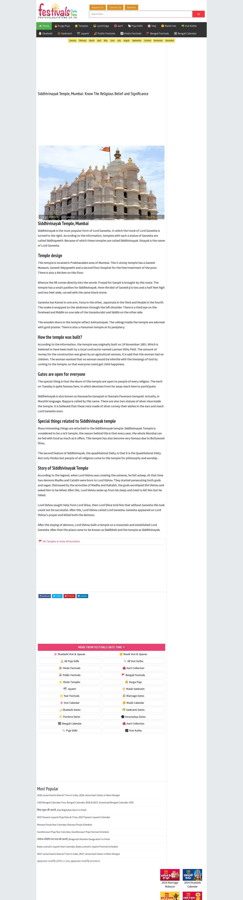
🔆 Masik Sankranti (125, 705)
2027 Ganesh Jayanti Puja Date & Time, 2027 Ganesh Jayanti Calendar (73, 834)
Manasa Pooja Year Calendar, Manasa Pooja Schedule (64, 841)
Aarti (185, 307)
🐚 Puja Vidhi (135, 25)
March (91, 40)
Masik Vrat (184, 323)
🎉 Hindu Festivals (67, 685)
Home (162, 404)
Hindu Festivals (169, 318)
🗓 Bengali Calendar (185, 33)
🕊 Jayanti (83, 33)
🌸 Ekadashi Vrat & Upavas (67, 671)
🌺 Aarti (118, 25)
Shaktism (181, 334)
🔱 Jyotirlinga (101, 25)
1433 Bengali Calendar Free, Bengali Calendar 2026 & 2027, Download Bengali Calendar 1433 (85, 819)
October (147, 40)
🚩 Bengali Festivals (157, 33)
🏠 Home (44, 25)
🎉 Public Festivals (104, 33)
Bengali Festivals (170, 312)
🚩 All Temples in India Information (59, 558)
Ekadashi (190, 312)
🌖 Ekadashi (45, 33)
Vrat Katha (189, 339)
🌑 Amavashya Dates (125, 733)
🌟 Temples (81, 25)
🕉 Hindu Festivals (130, 33)
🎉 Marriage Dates (125, 712)
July (119, 40)
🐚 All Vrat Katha (125, 678)
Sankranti (166, 334)
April (99, 40)
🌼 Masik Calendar (125, 719)
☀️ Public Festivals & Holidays (177, 212)
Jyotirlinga (167, 323)
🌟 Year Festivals (67, 712)
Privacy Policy (167, 424)
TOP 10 (195, 334)
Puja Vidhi (189, 329)
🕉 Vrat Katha (125, 747)
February (82, 40)
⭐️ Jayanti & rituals (171, 199)
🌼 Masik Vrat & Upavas (125, 671)
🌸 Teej (152, 25)
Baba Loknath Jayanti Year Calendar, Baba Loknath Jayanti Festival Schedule (77, 863)
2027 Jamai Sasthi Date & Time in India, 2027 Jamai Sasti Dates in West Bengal (78, 870)
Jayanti (187, 318)
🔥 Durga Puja (125, 698)
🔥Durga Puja (62, 25)
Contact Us (118, 6)
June (112, 40)
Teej (163, 339)
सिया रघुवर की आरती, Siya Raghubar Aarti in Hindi (61, 826)
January (72, 40)
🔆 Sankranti (64, 33)
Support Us (100, 6)
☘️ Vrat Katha (189, 25)
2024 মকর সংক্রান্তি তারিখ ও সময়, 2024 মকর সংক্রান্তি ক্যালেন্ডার (68, 878)
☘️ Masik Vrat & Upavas (174, 193)
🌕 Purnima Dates (66, 733)
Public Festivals (170, 329)
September (136, 40)
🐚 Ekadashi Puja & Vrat (174, 186)
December (170, 40)
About (162, 409)
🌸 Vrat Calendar (67, 719)
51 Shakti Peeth (169, 307)
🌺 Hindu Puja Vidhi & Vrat (175, 206)
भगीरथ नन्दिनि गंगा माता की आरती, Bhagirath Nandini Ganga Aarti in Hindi (73, 856)
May (105, 40)
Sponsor (134, 6)
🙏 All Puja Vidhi (66, 678)
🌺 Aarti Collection (125, 685)
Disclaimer (165, 419)
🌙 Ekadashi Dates (67, 726)
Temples (174, 339)
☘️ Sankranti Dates (125, 726)
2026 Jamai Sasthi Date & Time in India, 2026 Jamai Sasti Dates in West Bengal (78, 811)
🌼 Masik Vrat (168, 25)
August (126, 40)
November (158, 40)
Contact (163, 414)
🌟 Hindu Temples (66, 698)
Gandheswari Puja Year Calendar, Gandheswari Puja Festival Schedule (73, 848)
